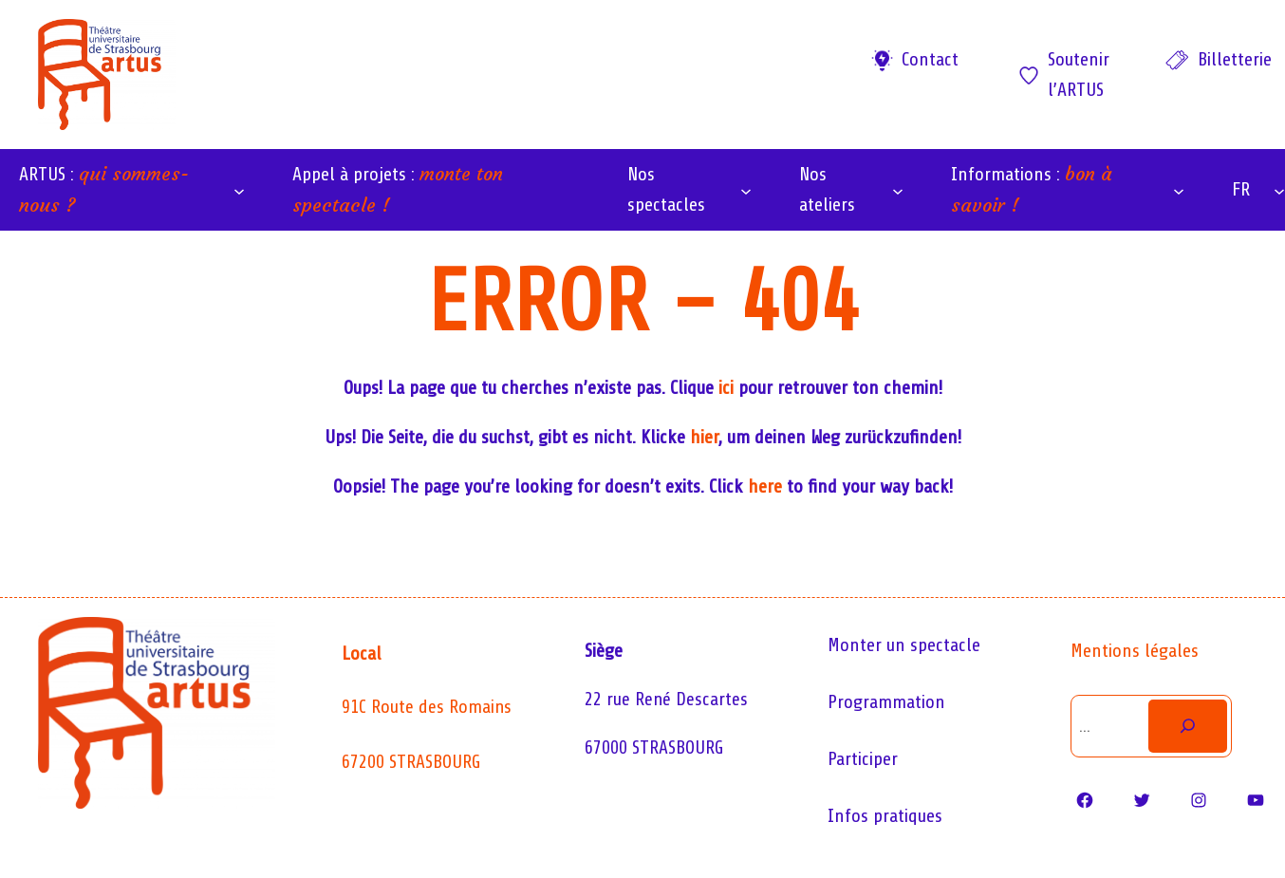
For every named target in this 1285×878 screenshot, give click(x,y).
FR (1241, 189)
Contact (930, 59)
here (765, 486)
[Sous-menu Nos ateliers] (897, 190)
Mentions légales (1135, 651)
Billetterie (1235, 59)
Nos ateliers (827, 189)
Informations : (1031, 188)
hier (704, 437)
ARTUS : (104, 188)
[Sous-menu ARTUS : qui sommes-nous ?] (239, 190)
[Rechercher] (1187, 726)
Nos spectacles (666, 189)
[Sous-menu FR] (1279, 190)
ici (726, 388)
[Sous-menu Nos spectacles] (746, 190)
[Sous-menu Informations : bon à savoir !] (1178, 190)
